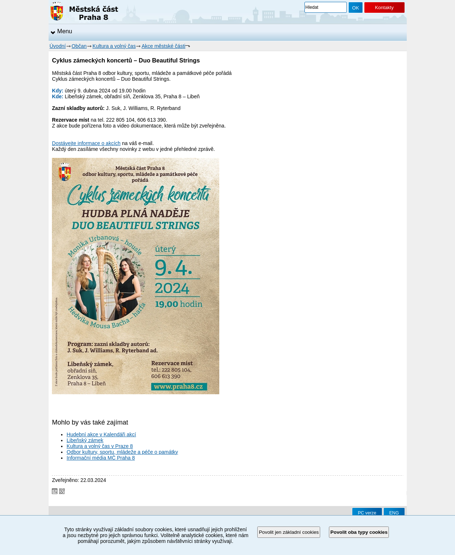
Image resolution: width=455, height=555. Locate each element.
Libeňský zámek (85, 440)
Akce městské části (163, 46)
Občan (79, 46)
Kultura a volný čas (114, 46)
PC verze (367, 513)
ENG (394, 513)
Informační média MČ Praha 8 (101, 458)
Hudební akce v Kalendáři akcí (101, 434)
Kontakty (384, 7)
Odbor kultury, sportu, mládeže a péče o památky (122, 452)
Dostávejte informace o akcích (86, 143)
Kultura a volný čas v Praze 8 (100, 446)
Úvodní (58, 46)
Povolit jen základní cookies (289, 532)
